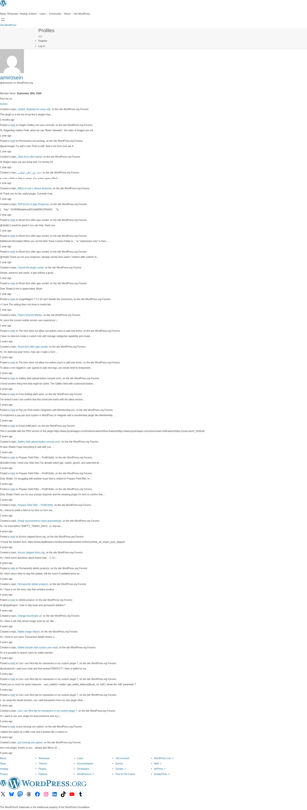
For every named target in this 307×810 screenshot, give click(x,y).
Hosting (4, 769)
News (3, 763)
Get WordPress (8, 25)
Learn (80, 758)
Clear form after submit (30, 156)
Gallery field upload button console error (39, 441)
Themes (43, 763)
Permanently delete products (33, 584)
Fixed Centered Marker (30, 315)
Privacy (4, 774)
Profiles (46, 30)
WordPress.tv (85, 774)
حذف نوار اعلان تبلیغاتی (29, 172)
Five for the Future (125, 774)
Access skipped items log (31, 552)
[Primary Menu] (40, 36)
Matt (157, 763)
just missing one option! (30, 742)
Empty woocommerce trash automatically (39, 521)
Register (42, 41)
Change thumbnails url (29, 616)
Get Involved (122, 758)
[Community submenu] (56, 14)
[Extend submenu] (33, 14)
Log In (41, 46)
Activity (4, 104)
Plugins (43, 769)
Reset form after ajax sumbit (32, 346)
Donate (121, 769)
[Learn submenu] (44, 14)
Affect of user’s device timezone (34, 188)
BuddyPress (162, 774)
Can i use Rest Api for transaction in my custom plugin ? (47, 710)
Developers (83, 769)
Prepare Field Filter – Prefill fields (35, 505)
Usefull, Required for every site (34, 109)
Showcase (44, 758)
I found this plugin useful (30, 267)
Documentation (85, 763)
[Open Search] (3, 20)
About (3, 758)
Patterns (43, 774)
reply (12, 125)
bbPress (159, 769)
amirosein (11, 78)
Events (119, 763)
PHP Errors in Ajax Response (33, 204)
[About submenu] (68, 14)
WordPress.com (164, 758)
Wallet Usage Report (29, 631)
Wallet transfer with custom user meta (38, 647)
